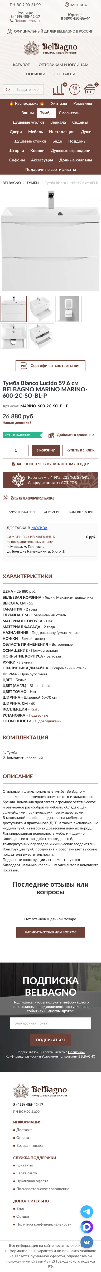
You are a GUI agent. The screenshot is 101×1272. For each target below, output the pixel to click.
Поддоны (77, 141)
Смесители (69, 113)
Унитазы (59, 104)
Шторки (16, 151)
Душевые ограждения (72, 151)
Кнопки (37, 151)
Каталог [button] (21, 65)
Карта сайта (26, 1173)
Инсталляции (62, 132)
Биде (57, 141)
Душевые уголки (28, 122)
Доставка (24, 1130)
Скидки (22, 1217)
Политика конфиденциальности (43, 1225)
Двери (16, 132)
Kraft (35, 709)
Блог (20, 1209)
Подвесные (38, 715)
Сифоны (17, 160)
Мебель (35, 132)
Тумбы (46, 113)
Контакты (64, 74)
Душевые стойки (30, 141)
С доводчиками (48, 721)
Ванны (27, 113)
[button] (25, 20)
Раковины (82, 104)
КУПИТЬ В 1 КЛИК (80, 450)
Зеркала (58, 122)
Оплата (22, 1138)
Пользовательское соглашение (42, 1189)
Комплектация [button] (81, 512)
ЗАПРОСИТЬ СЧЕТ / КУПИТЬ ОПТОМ (50, 464)
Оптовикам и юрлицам (63, 65)
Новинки (35, 74)
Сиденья (80, 122)
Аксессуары (42, 160)
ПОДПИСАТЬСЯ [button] (50, 1040)
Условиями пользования (60, 1056)
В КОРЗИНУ (45, 450)
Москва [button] (39, 528)
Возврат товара (29, 1146)
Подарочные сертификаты (50, 170)
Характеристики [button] (21, 512)
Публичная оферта (32, 1181)
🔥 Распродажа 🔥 (27, 104)
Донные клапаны (75, 160)
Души (86, 132)
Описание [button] (52, 512)
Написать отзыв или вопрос (50, 932)
